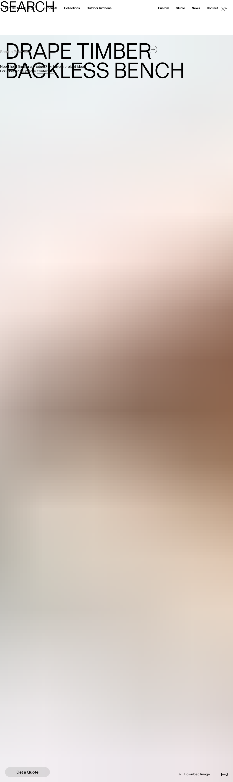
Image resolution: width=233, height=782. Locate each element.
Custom (163, 8)
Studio (180, 8)
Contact (212, 8)
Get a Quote (27, 772)
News (196, 8)
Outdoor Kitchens (99, 8)
